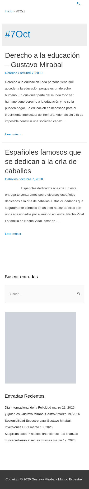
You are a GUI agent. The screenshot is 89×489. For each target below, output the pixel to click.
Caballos (11, 179)
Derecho (11, 73)
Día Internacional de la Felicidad (28, 407)
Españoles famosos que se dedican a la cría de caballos (43, 161)
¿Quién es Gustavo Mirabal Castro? (30, 414)
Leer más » (13, 134)
